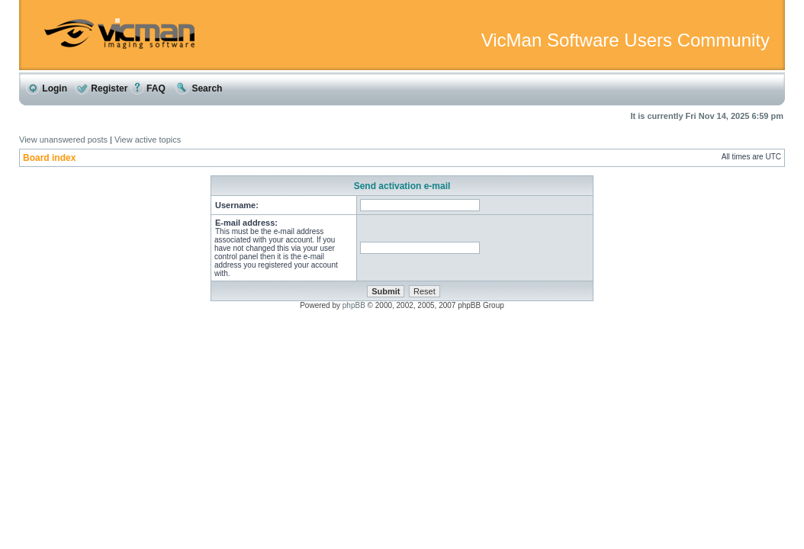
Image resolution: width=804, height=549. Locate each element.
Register (101, 88)
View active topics (147, 139)
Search (198, 88)
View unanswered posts (63, 139)
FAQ (148, 88)
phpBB (354, 305)
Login (46, 88)
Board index (49, 157)
